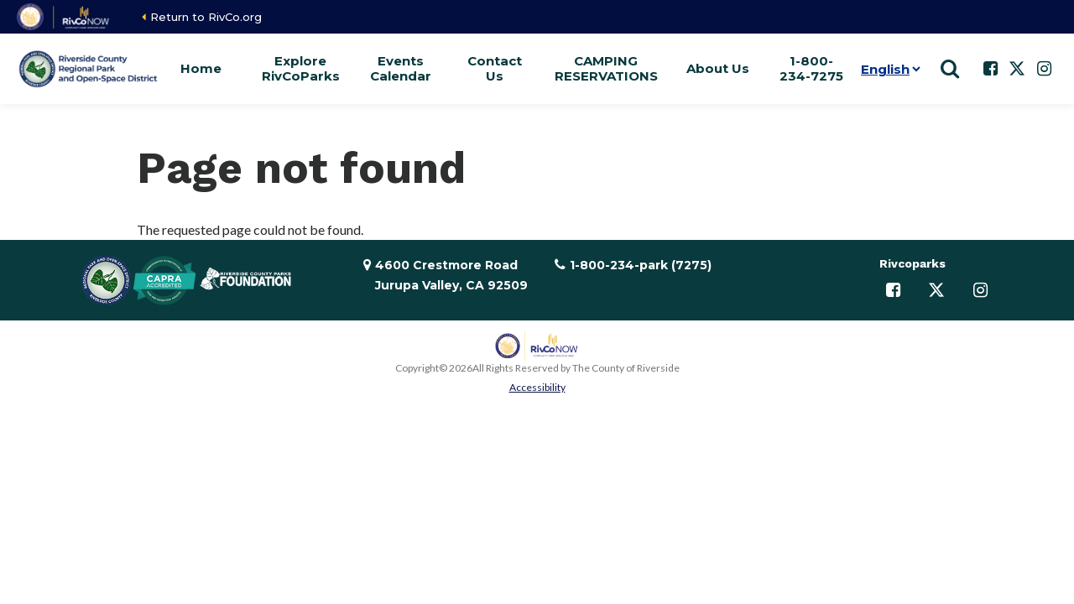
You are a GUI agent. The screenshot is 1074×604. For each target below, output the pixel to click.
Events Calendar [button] (400, 68)
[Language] (887, 69)
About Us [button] (717, 68)
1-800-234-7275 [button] (811, 68)
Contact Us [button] (494, 68)
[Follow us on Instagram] (1043, 69)
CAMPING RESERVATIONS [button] (606, 68)
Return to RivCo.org (206, 16)
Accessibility (537, 387)
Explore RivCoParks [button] (301, 68)
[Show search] (950, 69)
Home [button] (201, 68)
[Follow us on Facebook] (990, 69)
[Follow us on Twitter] (1017, 69)
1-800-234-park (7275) (641, 265)
